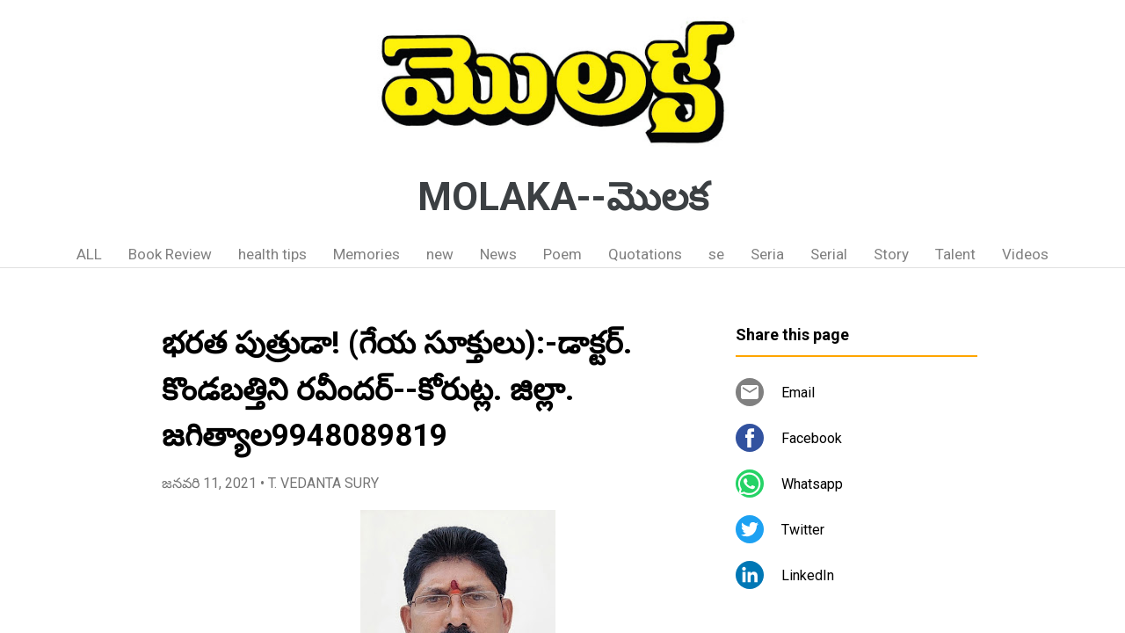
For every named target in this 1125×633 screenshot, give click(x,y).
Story (891, 254)
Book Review (170, 254)
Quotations (645, 254)
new (440, 254)
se (716, 254)
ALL (89, 254)
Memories (366, 254)
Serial (828, 254)
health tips (272, 254)
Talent (955, 254)
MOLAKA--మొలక (562, 197)
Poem (562, 254)
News (498, 254)
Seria (767, 254)
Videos (1025, 254)
